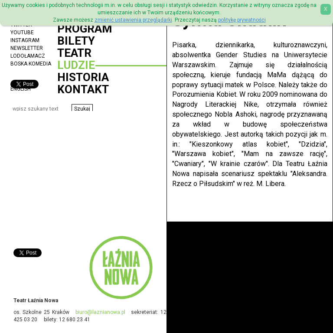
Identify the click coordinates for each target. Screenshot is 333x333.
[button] (82, 109)
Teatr (74, 52)
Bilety (76, 40)
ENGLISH (20, 89)
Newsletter (26, 48)
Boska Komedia (30, 64)
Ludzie (76, 65)
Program (84, 28)
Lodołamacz (27, 56)
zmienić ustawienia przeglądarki (133, 20)
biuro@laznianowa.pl (100, 312)
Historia (83, 77)
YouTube (22, 32)
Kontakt (83, 89)
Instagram (24, 40)
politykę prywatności (242, 20)
